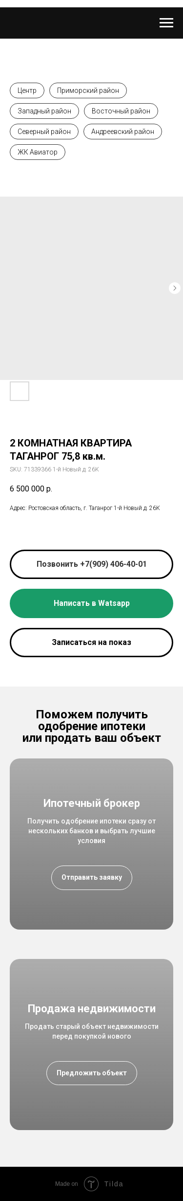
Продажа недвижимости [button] (92, 1008)
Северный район (44, 131)
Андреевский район (122, 131)
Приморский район (88, 90)
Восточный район (121, 111)
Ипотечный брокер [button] (91, 803)
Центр (27, 90)
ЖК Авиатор (38, 152)
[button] (91, 642)
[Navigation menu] (166, 23)
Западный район (44, 111)
